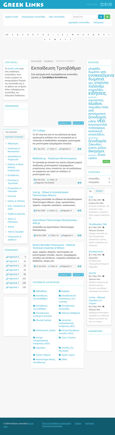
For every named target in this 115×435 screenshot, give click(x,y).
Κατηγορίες (98, 22)
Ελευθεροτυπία (96, 251)
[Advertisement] (57, 50)
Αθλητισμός (13, 143)
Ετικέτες (78, 423)
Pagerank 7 (12, 261)
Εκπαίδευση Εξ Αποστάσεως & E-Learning (67, 298)
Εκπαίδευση (13, 175)
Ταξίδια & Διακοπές (16, 214)
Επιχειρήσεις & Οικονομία (15, 189)
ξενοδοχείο (97, 117)
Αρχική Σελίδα (91, 4)
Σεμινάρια (40, 348)
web (103, 71)
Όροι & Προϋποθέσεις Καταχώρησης (56, 423)
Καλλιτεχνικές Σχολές (46, 330)
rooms (92, 147)
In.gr (91, 197)
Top (90, 191)
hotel (105, 107)
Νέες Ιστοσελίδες (57, 17)
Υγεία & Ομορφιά (15, 232)
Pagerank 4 (12, 274)
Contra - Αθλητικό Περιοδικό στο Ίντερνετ (97, 300)
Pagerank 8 (12, 257)
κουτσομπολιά (97, 124)
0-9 (7, 35)
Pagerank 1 (12, 287)
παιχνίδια (94, 107)
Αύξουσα (77, 123)
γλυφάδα (94, 68)
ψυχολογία (92, 97)
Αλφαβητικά (63, 123)
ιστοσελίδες (95, 89)
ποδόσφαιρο (96, 127)
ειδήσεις (97, 93)
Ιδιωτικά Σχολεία (43, 320)
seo (90, 83)
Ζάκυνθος (94, 144)
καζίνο (102, 147)
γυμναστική (95, 100)
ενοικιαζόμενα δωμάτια (101, 77)
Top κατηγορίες (11, 132)
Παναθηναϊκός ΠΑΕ (98, 224)
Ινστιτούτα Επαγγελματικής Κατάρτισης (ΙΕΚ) (67, 323)
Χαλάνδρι (96, 86)
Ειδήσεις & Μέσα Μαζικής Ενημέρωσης (15, 167)
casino (92, 158)
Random (99, 191)
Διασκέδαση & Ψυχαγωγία (14, 158)
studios (95, 103)
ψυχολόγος (92, 155)
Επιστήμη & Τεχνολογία (13, 181)
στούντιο (101, 83)
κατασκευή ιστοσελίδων (96, 132)
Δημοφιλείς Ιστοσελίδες (79, 22)
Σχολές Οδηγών (43, 355)
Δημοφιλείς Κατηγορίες (14, 137)
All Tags (106, 161)
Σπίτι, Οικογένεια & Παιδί (16, 207)
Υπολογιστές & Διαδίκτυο (14, 238)
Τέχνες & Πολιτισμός (13, 220)
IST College (39, 130)
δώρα (101, 154)
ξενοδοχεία (97, 141)
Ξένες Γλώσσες (69, 337)
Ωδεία (64, 359)
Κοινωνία (12, 196)
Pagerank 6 (12, 265)
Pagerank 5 (12, 270)
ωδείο (92, 121)
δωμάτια (93, 71)
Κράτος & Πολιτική (16, 201)
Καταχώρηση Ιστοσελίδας (33, 17)
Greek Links (13, 68)
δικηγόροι (96, 151)
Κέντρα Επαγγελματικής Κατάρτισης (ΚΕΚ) (41, 340)
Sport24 (92, 273)
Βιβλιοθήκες (41, 291)
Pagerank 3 (12, 278)
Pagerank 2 (12, 283)
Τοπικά (11, 227)
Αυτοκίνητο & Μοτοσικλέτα (14, 150)
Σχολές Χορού (68, 355)
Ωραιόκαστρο (93, 138)
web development (96, 112)
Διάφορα (65, 291)
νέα (101, 120)
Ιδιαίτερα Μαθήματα (71, 313)
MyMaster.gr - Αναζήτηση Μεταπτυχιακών (55, 158)
